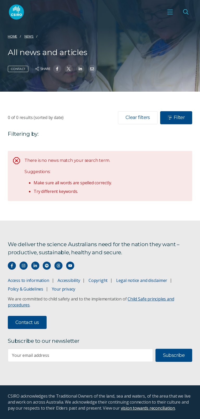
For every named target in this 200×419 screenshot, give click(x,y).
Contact (18, 69)
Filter (176, 117)
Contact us (27, 322)
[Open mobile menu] (170, 12)
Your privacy (63, 289)
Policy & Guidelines (25, 289)
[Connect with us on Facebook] (12, 266)
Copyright (98, 280)
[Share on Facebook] (57, 69)
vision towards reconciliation (148, 408)
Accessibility (69, 280)
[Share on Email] (92, 69)
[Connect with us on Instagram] (24, 266)
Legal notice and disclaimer (141, 280)
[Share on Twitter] (69, 69)
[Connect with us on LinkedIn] (35, 266)
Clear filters (138, 117)
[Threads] (58, 266)
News (29, 36)
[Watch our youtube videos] (70, 266)
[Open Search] (185, 12)
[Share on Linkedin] (80, 69)
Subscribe (174, 355)
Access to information (28, 280)
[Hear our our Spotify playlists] (47, 266)
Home (12, 36)
